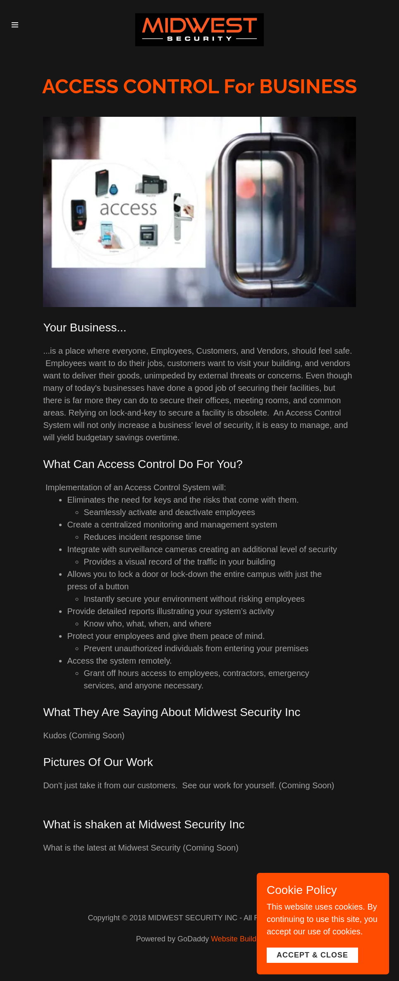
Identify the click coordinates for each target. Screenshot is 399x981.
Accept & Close (312, 972)
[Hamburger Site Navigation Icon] (20, 25)
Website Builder (237, 939)
